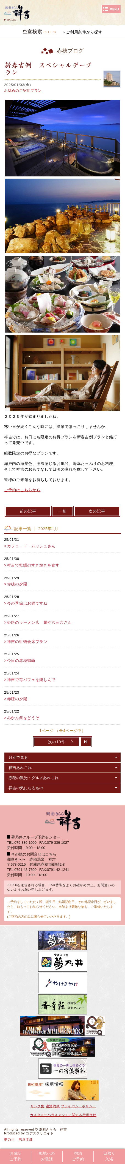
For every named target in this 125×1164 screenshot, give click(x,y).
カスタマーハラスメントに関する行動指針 (63, 1115)
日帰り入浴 (109, 1156)
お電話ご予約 (16, 1156)
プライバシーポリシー (78, 1106)
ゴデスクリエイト (40, 1133)
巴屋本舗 (26, 1140)
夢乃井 (9, 1140)
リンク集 (37, 1106)
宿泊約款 (53, 1106)
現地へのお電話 (47, 1156)
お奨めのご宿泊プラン (23, 90)
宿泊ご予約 (78, 1156)
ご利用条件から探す (84, 32)
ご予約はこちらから (22, 490)
